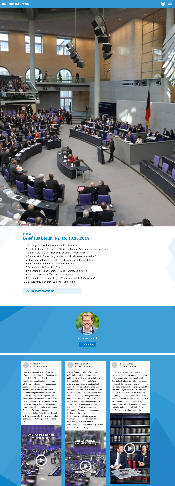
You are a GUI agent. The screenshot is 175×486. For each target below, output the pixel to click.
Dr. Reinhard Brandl (87, 338)
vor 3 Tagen (34, 366)
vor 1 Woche (123, 366)
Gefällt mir (87, 344)
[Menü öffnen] (170, 4)
